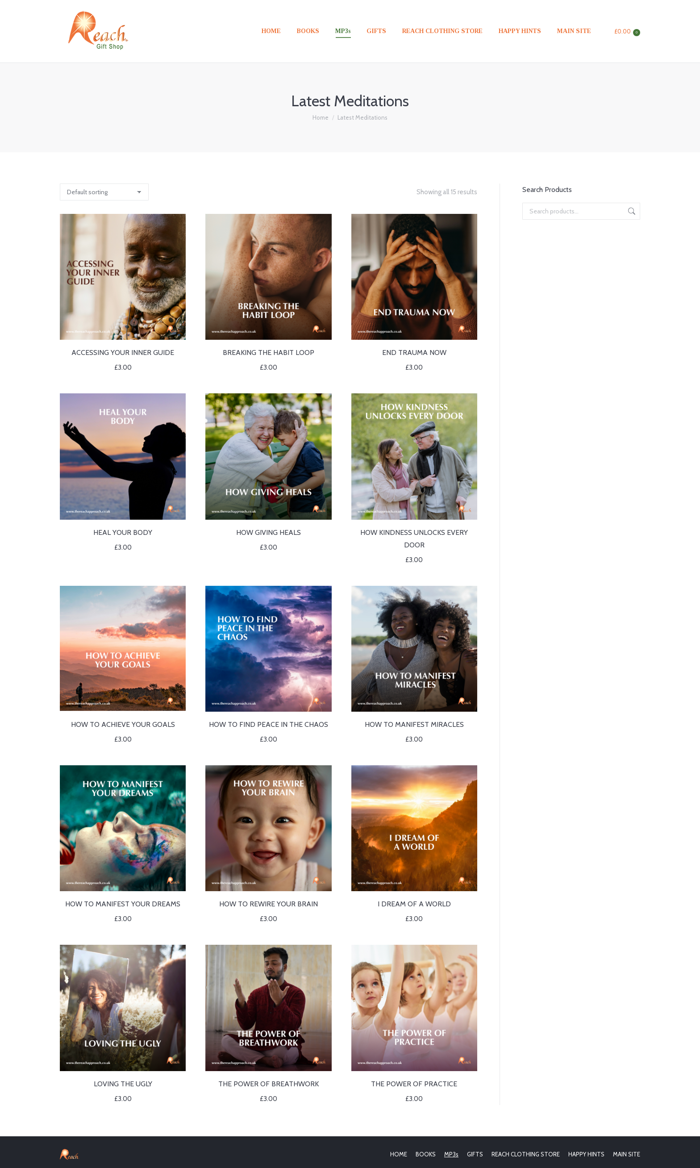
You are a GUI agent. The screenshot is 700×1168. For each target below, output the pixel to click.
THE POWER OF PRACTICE (414, 1084)
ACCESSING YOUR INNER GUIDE (122, 352)
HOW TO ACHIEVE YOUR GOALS (123, 724)
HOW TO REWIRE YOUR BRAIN (268, 904)
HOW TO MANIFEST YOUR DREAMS (122, 904)
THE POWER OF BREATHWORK (268, 1084)
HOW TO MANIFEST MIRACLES (414, 724)
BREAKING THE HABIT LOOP (268, 352)
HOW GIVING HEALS (268, 532)
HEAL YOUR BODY (122, 532)
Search (630, 211)
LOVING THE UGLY (123, 1084)
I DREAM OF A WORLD (414, 904)
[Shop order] (104, 192)
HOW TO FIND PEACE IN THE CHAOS (268, 724)
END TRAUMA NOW (414, 352)
